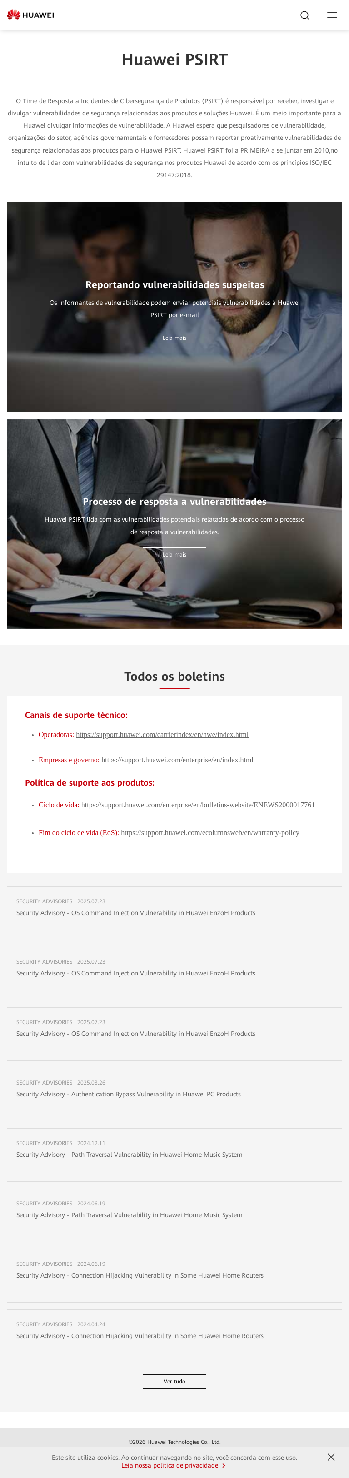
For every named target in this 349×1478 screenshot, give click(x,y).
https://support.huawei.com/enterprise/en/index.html (177, 760)
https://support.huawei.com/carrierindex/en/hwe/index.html (162, 734)
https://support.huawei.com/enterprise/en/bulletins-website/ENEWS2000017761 (198, 805)
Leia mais (174, 338)
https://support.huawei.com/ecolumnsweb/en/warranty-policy (210, 832)
